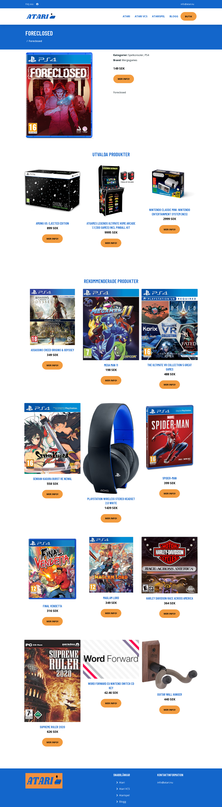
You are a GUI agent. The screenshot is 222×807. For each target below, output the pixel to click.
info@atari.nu (187, 4)
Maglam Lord (111, 598)
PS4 (147, 55)
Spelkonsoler (135, 55)
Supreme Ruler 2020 (52, 727)
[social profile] (37, 4)
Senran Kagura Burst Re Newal (52, 479)
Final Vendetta (52, 606)
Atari (126, 16)
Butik (188, 16)
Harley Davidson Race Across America (169, 598)
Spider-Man (169, 478)
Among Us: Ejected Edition (52, 223)
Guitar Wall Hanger (169, 694)
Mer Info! (124, 78)
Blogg (174, 16)
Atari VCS (141, 16)
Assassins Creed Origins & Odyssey (52, 350)
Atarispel (158, 16)
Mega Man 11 (111, 365)
